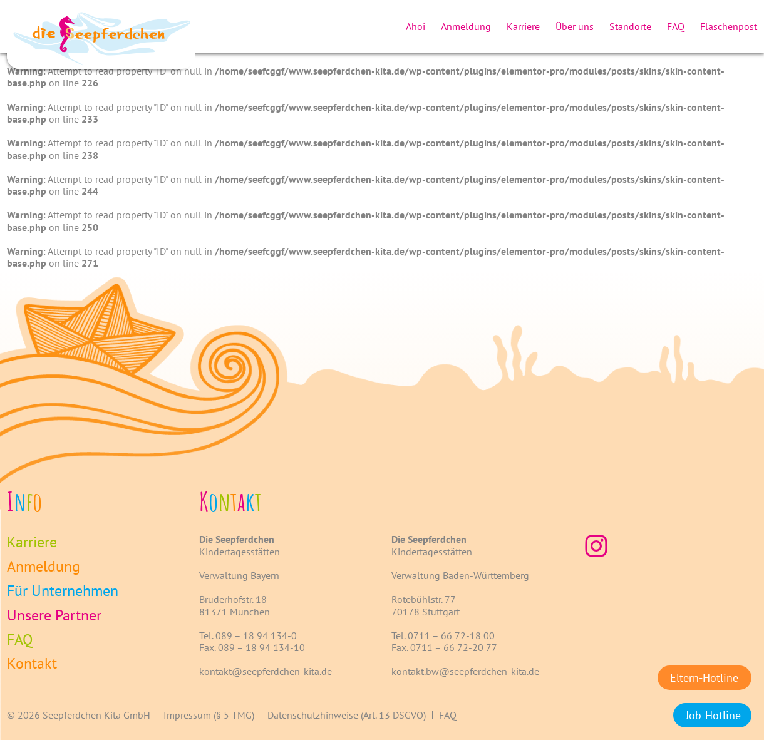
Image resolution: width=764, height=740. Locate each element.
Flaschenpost (728, 26)
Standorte (630, 26)
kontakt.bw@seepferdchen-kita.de (465, 671)
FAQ (675, 26)
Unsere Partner (54, 616)
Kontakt (32, 664)
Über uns (574, 26)
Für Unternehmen (62, 591)
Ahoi (415, 26)
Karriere (523, 26)
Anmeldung (466, 26)
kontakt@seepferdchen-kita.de (265, 671)
